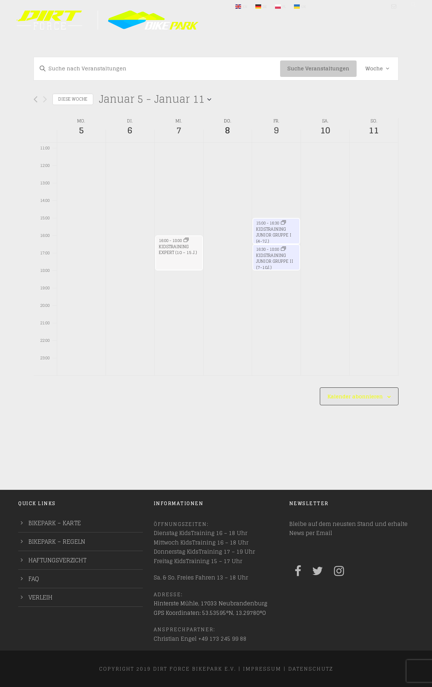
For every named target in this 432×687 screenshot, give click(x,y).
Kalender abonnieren (355, 396)
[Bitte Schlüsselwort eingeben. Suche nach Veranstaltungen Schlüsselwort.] (157, 68)
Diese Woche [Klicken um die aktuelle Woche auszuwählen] (72, 99)
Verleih (40, 597)
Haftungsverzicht (57, 560)
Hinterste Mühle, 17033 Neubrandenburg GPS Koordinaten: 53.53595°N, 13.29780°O (210, 608)
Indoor (349, 48)
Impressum (262, 668)
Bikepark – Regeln (56, 541)
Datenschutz (310, 668)
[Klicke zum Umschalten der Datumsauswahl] (155, 99)
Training (306, 48)
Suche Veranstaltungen (318, 68)
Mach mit (260, 48)
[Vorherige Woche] (36, 99)
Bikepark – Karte (54, 523)
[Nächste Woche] (45, 99)
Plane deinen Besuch (140, 48)
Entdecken (210, 48)
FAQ (33, 579)
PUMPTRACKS (388, 48)
